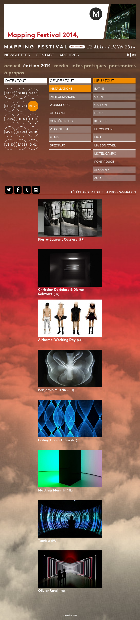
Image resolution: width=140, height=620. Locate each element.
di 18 (21, 93)
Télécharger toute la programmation (103, 192)
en (134, 55)
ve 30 (10, 144)
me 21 (9, 106)
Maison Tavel (105, 145)
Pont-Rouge (104, 161)
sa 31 (21, 144)
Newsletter (17, 55)
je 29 (33, 131)
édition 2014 (37, 66)
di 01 (32, 144)
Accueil (12, 66)
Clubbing (57, 113)
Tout (21, 81)
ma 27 (9, 131)
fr (128, 55)
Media (61, 66)
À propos (14, 73)
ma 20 (33, 93)
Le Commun (103, 129)
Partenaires (122, 66)
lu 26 (33, 119)
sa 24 (9, 119)
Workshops (60, 105)
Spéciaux (57, 145)
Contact (45, 55)
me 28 (21, 131)
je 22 (21, 106)
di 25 (21, 119)
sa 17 (9, 93)
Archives (69, 55)
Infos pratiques (88, 66)
